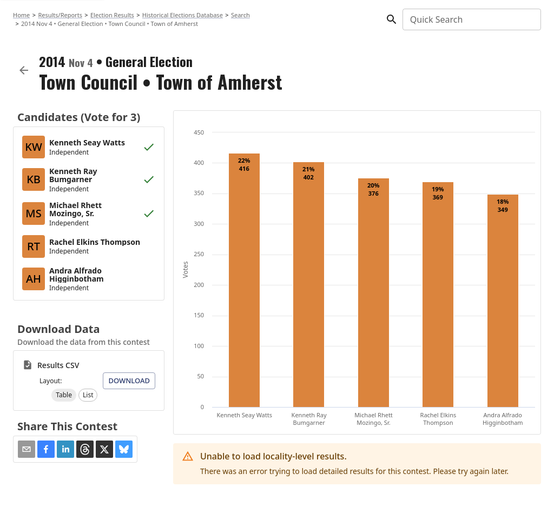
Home (21, 15)
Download (129, 380)
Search (240, 15)
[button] (63, 395)
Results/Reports (60, 15)
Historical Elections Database (182, 15)
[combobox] (471, 19)
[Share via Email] (26, 449)
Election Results (112, 15)
